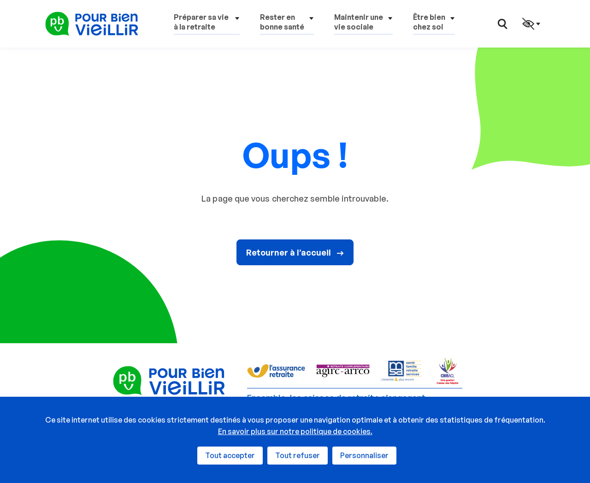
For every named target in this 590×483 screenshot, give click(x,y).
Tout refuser (297, 455)
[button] (207, 23)
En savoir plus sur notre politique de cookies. (295, 431)
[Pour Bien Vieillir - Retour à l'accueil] (91, 23)
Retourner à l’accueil (295, 252)
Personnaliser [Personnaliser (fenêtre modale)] (364, 455)
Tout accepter (230, 455)
